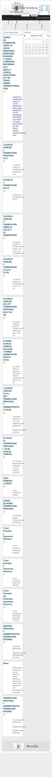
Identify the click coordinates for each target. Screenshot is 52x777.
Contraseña (16, 15)
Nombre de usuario (22, 13)
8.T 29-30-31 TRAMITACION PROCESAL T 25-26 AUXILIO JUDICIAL (10, 446)
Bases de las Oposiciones (28, 21)
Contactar (21, 26)
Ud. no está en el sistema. (25, 7)
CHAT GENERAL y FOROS (8, 481)
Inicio (13, 21)
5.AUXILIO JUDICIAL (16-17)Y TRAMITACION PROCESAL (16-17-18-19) (10, 307)
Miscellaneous (35, 27)
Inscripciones (9, 26)
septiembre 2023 (36, 36)
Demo (6, 663)
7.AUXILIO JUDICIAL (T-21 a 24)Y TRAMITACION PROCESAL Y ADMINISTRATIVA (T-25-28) (11, 399)
